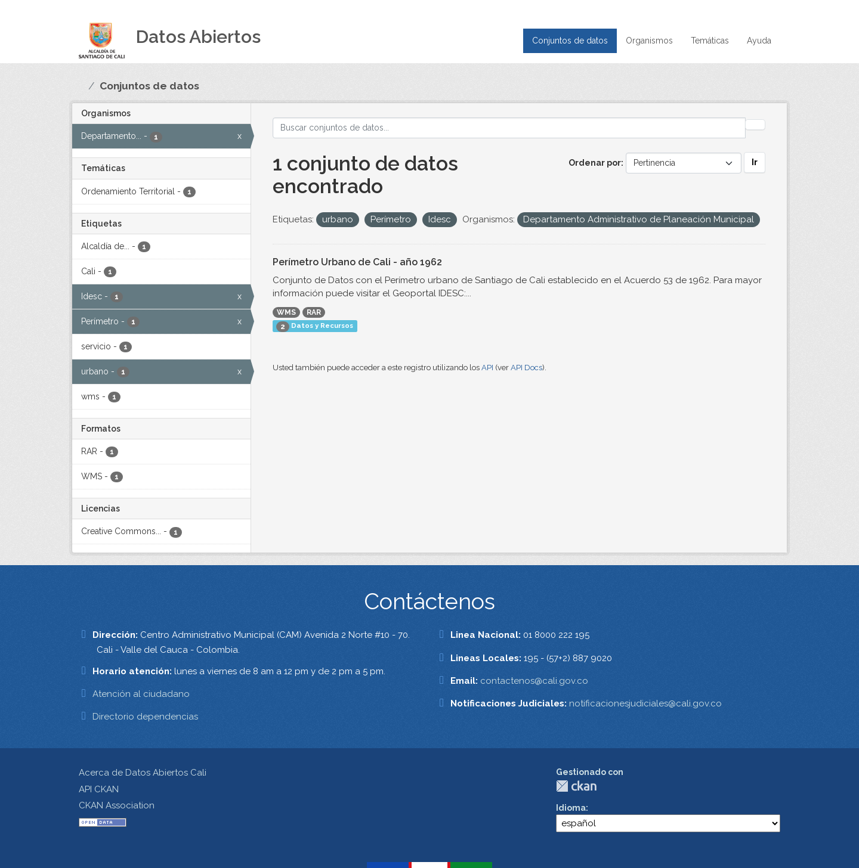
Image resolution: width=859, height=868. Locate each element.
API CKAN (99, 789)
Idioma (571, 808)
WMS (286, 312)
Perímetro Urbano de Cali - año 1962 (357, 262)
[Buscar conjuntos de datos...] (509, 127)
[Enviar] (755, 124)
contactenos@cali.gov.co (534, 680)
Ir (755, 162)
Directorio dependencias (145, 716)
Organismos (649, 40)
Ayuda (759, 40)
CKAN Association (117, 805)
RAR (314, 312)
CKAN (576, 786)
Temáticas (710, 40)
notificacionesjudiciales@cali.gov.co (645, 703)
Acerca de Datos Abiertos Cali (142, 772)
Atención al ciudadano (141, 694)
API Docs (526, 367)
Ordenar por (594, 163)
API (487, 367)
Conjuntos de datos (570, 40)
